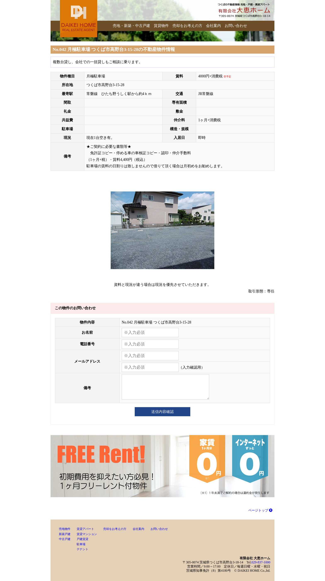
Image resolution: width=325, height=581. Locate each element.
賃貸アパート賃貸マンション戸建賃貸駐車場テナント (87, 539)
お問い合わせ (236, 26)
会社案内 (213, 26)
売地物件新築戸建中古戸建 (64, 534)
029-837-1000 (260, 562)
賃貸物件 (161, 26)
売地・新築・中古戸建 (131, 26)
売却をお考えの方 (187, 26)
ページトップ (260, 510)
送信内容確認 (162, 412)
